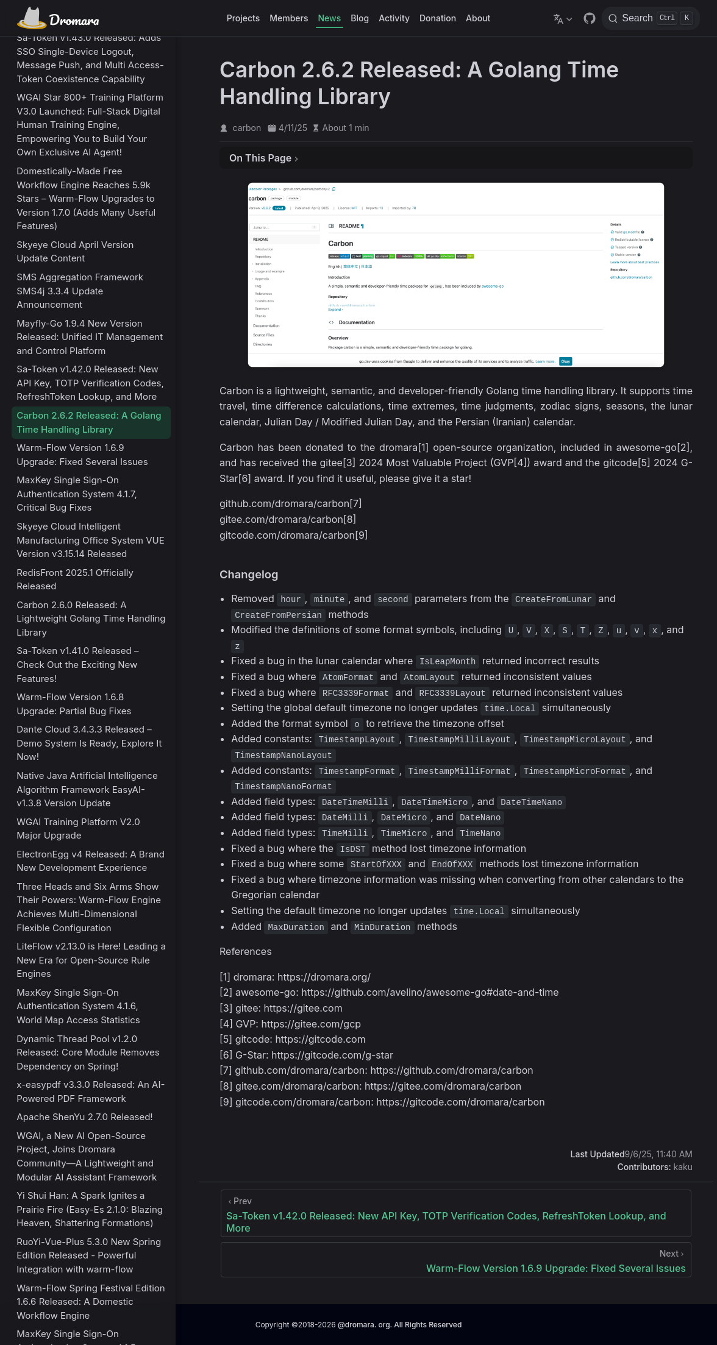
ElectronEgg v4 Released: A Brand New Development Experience (90, 861)
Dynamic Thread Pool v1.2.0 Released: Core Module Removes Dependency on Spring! (87, 1052)
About (478, 18)
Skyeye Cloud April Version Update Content (75, 251)
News (329, 18)
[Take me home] (62, 18)
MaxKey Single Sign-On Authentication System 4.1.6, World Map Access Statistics (78, 1006)
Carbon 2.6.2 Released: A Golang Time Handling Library (88, 422)
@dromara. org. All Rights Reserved (400, 1324)
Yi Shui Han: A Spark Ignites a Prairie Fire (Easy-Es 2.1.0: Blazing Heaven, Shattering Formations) (89, 1209)
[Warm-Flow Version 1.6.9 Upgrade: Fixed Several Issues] (456, 1259)
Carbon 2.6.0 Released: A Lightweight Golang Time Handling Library (90, 618)
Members (288, 18)
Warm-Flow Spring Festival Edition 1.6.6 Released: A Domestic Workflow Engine (90, 1301)
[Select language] (564, 18)
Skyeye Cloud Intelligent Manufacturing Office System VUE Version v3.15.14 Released (90, 539)
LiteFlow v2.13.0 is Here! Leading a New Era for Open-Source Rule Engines (91, 959)
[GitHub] (589, 18)
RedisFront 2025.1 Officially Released (75, 579)
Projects (243, 18)
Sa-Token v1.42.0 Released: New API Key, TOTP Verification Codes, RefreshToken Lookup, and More (89, 382)
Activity (394, 18)
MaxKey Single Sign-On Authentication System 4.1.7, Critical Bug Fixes (76, 493)
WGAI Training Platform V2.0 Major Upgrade (78, 829)
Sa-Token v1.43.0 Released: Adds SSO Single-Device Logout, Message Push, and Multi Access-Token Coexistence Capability (90, 58)
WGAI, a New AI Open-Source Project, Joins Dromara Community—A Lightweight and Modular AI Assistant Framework (86, 1156)
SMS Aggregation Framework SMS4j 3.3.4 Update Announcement (79, 290)
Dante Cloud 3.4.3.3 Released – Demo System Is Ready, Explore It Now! (89, 742)
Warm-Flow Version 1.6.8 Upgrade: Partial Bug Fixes (73, 704)
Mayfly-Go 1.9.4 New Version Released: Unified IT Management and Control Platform (89, 337)
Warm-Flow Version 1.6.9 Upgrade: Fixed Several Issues (82, 454)
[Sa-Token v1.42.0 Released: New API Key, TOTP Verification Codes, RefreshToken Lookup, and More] (456, 1213)
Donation (437, 18)
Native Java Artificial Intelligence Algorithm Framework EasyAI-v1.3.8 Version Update (86, 789)
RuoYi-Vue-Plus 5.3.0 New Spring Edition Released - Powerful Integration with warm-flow (88, 1255)
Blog (360, 18)
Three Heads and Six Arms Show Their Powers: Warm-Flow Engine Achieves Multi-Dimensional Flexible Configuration (88, 907)
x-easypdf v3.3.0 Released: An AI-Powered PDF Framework (90, 1091)
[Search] (651, 18)
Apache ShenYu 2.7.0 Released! (84, 1117)
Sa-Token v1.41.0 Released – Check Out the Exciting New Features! (77, 664)
